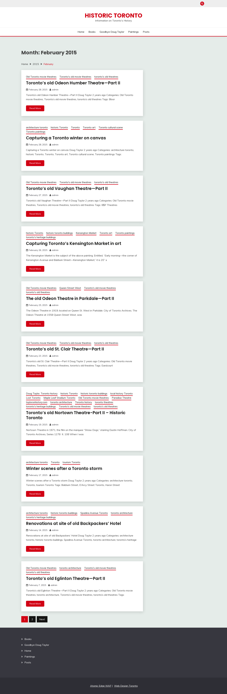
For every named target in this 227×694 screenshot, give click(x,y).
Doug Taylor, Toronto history (42, 393)
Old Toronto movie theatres (41, 76)
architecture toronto (37, 127)
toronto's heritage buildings (41, 237)
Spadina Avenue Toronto (94, 512)
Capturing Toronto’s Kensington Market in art (73, 243)
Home (81, 31)
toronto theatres (104, 402)
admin (55, 89)
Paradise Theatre (121, 397)
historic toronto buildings (59, 232)
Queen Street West (70, 287)
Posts (146, 31)
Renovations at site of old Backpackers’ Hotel (73, 523)
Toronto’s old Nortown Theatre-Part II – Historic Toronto (75, 415)
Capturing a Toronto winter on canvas (66, 138)
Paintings (133, 31)
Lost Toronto (33, 397)
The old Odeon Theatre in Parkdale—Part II (70, 298)
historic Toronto (59, 127)
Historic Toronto (113, 15)
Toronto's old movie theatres (75, 76)
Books (92, 31)
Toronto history (83, 402)
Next (42, 619)
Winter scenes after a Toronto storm (64, 468)
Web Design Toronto (126, 685)
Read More (35, 108)
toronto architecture (61, 402)
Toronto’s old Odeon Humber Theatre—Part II (73, 83)
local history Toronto (121, 393)
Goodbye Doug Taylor (112, 31)
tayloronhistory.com (36, 402)
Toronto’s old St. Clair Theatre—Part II (65, 349)
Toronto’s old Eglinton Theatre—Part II (65, 578)
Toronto (75, 127)
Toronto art (89, 127)
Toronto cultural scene (111, 127)
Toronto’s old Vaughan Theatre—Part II (67, 188)
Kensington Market (86, 232)
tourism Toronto (71, 462)
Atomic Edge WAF (100, 685)
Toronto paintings (35, 131)
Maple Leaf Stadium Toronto (59, 397)
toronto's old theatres (106, 76)
